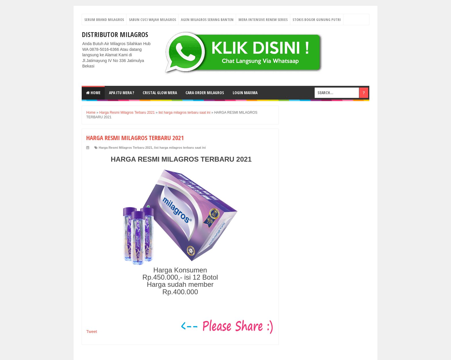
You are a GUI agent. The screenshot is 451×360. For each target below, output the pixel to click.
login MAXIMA (245, 92)
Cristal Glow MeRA (160, 92)
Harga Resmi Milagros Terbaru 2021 (125, 147)
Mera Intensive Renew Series (263, 19)
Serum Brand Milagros (104, 19)
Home (93, 92)
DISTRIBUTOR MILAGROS (115, 34)
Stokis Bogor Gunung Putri (317, 19)
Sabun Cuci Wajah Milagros (152, 19)
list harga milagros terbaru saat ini (180, 147)
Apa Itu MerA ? (121, 92)
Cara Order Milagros (205, 92)
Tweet (91, 331)
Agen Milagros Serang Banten (207, 19)
